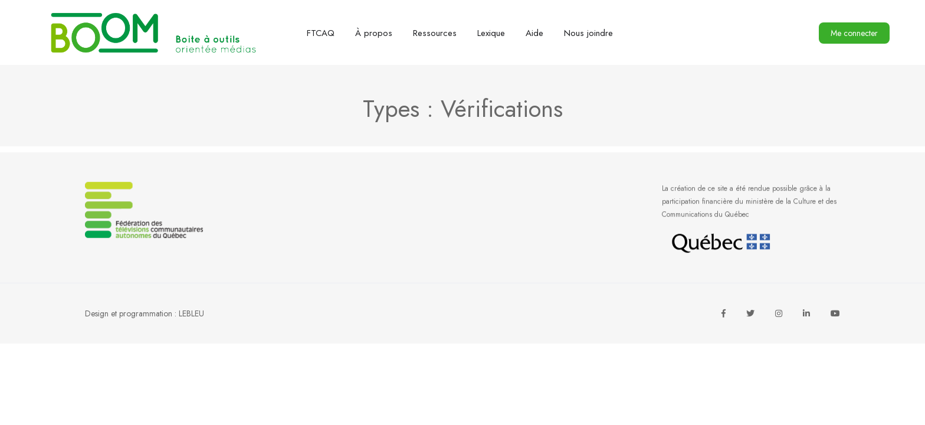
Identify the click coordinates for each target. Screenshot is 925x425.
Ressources (435, 33)
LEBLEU (191, 313)
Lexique (491, 33)
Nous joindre (588, 33)
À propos (373, 33)
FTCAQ (320, 33)
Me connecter (854, 33)
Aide (534, 33)
